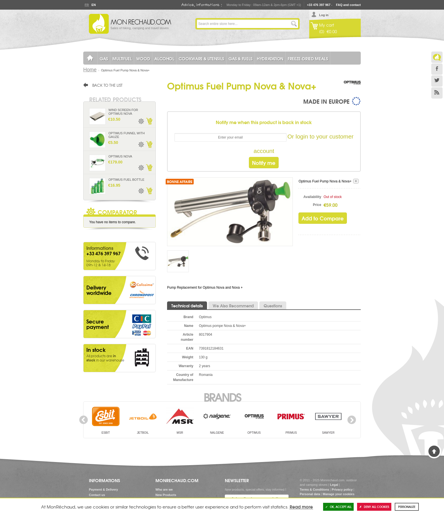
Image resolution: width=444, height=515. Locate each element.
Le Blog (437, 57)
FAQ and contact (348, 5)
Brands (222, 396)
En (93, 5)
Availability (312, 197)
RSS (437, 93)
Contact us (97, 495)
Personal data (310, 494)
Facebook (437, 69)
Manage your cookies (339, 494)
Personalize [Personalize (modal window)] (406, 507)
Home (90, 70)
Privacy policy (342, 489)
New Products (165, 495)
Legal (334, 484)
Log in (323, 15)
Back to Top (434, 451)
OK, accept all (338, 507)
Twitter (437, 81)
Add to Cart (149, 121)
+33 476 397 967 (318, 5)
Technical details (187, 306)
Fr (87, 5)
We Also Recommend (233, 306)
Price (317, 205)
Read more (301, 506)
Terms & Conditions (314, 489)
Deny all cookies (374, 507)
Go (294, 24)
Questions (273, 306)
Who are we (164, 489)
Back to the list (107, 85)
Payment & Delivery (103, 489)
